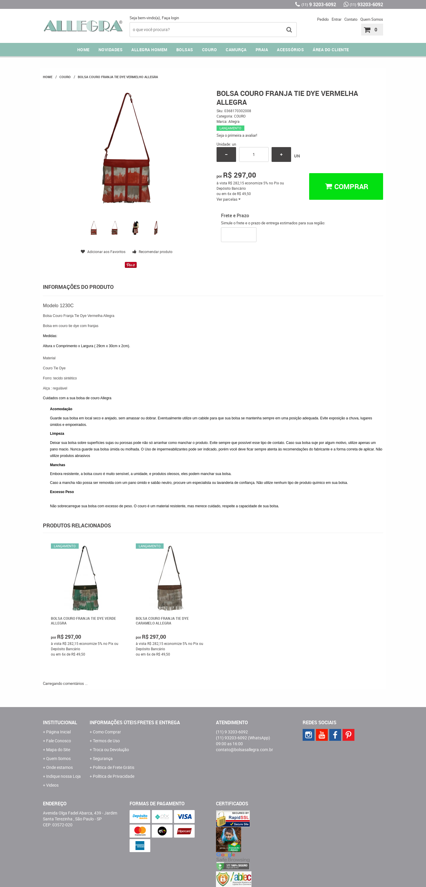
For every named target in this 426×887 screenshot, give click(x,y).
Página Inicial (58, 732)
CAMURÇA (236, 49)
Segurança (103, 758)
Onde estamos (59, 767)
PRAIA (262, 49)
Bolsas (184, 49)
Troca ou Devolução (111, 749)
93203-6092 (366, 4)
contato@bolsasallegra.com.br (244, 749)
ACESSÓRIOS (290, 49)
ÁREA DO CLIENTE (331, 49)
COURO (209, 49)
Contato (350, 19)
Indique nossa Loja (63, 776)
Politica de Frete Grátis (113, 767)
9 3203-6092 (318, 4)
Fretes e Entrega (158, 722)
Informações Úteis (113, 722)
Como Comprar (107, 732)
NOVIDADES (111, 49)
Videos (52, 785)
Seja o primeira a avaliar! (237, 135)
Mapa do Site (58, 749)
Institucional (60, 722)
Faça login (170, 17)
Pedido (323, 19)
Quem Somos (371, 19)
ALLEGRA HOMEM (149, 49)
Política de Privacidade (113, 776)
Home (83, 49)
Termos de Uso (106, 740)
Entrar (336, 19)
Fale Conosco (58, 740)
